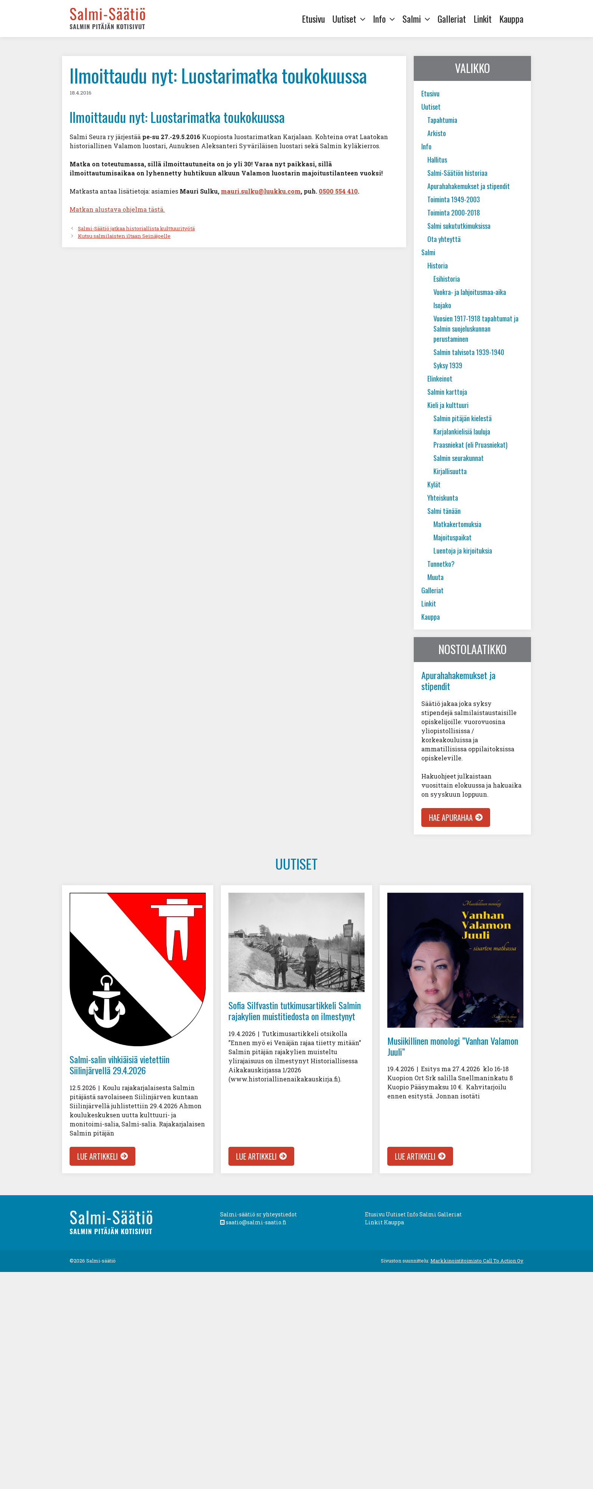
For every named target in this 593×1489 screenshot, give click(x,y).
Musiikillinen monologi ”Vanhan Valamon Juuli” (452, 1046)
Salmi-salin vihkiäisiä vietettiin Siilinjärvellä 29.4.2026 (119, 1064)
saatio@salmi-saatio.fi (253, 1222)
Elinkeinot (439, 378)
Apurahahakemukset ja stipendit (468, 186)
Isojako (442, 305)
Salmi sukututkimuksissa (459, 226)
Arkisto (436, 133)
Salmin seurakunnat (458, 458)
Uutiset (350, 18)
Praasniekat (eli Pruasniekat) (470, 445)
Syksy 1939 (447, 365)
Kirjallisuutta (450, 471)
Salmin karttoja (447, 392)
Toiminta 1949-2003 (453, 199)
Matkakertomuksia (457, 524)
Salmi (418, 18)
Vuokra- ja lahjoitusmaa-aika (469, 292)
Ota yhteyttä (444, 239)
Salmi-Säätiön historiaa (457, 173)
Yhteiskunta (442, 498)
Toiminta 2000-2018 (453, 212)
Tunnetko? (441, 564)
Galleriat (452, 18)
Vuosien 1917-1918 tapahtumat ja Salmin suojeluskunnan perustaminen (475, 328)
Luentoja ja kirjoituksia (462, 550)
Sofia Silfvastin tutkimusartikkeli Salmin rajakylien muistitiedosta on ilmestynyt (294, 1010)
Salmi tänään (444, 511)
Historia (437, 265)
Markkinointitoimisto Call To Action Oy (476, 1260)
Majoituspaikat (452, 537)
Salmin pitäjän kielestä (462, 418)
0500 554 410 (338, 191)
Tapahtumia (442, 120)
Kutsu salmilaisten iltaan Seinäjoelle (124, 236)
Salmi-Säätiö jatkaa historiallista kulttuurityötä (136, 228)
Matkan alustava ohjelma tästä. (117, 209)
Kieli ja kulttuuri (448, 405)
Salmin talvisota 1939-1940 (468, 352)
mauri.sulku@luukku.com (261, 191)
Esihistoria (446, 279)
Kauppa (511, 18)
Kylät (434, 484)
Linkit (482, 18)
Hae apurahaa (451, 817)
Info (386, 18)
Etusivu (313, 18)
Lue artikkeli (97, 1156)
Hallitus (437, 159)
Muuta (435, 577)
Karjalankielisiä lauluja (461, 431)
